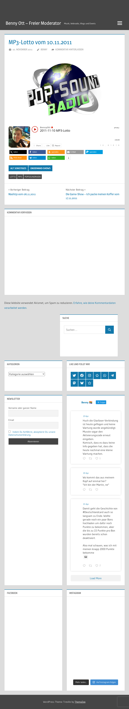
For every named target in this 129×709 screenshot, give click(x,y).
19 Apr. (86, 473)
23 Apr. (86, 416)
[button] (18, 152)
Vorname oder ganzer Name (22, 407)
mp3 (20, 176)
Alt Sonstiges (18, 168)
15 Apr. (86, 504)
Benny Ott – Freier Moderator (33, 23)
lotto (13, 176)
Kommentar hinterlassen (69, 49)
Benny (44, 49)
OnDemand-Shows (40, 168)
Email (11, 420)
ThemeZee (80, 701)
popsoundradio (33, 176)
